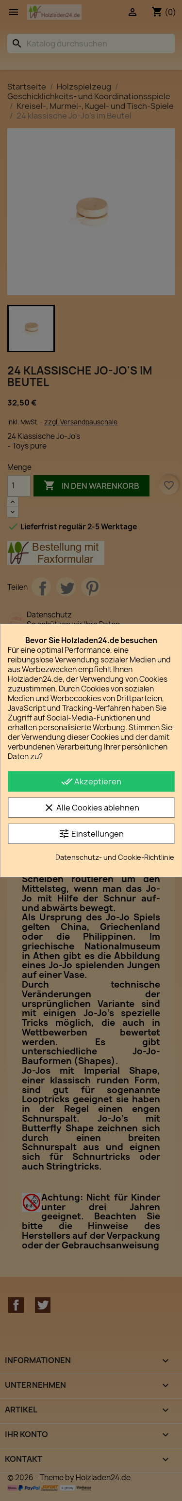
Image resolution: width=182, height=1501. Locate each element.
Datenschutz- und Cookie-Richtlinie (114, 857)
